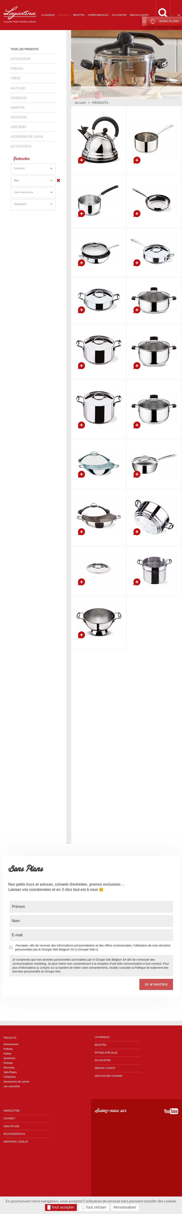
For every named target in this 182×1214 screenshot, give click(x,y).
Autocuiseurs (21, 59)
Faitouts (8, 1042)
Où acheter (119, 15)
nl (178, 15)
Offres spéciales (98, 15)
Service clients (139, 15)
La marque (48, 15)
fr (172, 15)
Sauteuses (18, 88)
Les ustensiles (21, 146)
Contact (9, 1098)
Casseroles (19, 98)
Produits (64, 15)
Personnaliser (125, 1207)
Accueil (80, 103)
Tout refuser (94, 1207)
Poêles (16, 78)
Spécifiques (19, 117)
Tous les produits (25, 49)
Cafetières (18, 127)
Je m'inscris (156, 964)
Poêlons (17, 68)
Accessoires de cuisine (27, 137)
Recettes (78, 15)
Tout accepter (60, 1207)
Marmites (17, 108)
